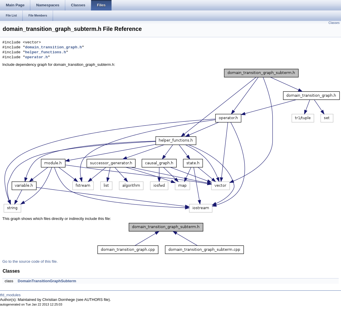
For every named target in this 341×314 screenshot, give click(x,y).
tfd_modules (10, 295)
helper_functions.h (45, 52)
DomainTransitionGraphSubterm (47, 281)
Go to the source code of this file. (30, 261)
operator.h (36, 57)
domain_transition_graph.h (53, 47)
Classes (334, 22)
